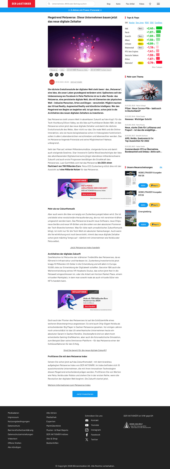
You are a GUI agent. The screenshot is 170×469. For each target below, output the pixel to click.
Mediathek (51, 417)
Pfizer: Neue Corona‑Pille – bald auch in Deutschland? (143, 109)
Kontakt (92, 420)
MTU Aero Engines (131, 51)
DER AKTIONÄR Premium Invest (101, 70)
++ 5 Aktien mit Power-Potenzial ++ (85, 10)
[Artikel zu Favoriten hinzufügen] (62, 74)
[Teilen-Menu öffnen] (51, 75)
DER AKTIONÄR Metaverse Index (77, 70)
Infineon (128, 43)
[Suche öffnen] (49, 3)
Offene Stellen (14, 443)
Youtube (92, 425)
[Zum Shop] (108, 3)
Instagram (93, 429)
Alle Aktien (51, 412)
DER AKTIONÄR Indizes (57, 434)
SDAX (152, 22)
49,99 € (143, 224)
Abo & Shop (52, 438)
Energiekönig (144, 211)
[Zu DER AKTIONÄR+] (130, 3)
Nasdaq (132, 22)
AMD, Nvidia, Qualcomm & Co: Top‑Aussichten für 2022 (139, 139)
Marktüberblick (53, 425)
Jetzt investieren (85, 394)
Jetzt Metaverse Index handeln (85, 247)
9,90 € (143, 185)
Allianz (127, 40)
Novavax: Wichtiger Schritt (138, 119)
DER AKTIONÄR (76, 82)
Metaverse (53, 70)
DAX (126, 22)
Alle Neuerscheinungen (158, 167)
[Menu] (158, 3)
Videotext (12, 438)
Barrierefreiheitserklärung (20, 430)
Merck (127, 32)
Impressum (13, 417)
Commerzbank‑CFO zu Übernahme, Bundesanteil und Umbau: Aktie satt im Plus (142, 150)
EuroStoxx (158, 22)
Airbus (127, 59)
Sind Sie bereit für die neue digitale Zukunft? (85, 350)
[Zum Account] (118, 3)
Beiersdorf (129, 63)
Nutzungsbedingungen (19, 421)
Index (62, 70)
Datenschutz (14, 425)
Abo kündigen (14, 447)
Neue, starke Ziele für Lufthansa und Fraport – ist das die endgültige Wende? (143, 128)
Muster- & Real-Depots (57, 430)
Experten (50, 421)
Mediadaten (13, 412)
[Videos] (142, 3)
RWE (126, 28)
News (141, 28)
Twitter (91, 439)
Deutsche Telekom (131, 55)
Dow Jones (140, 22)
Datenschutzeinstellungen (20, 434)
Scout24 (128, 36)
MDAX (147, 22)
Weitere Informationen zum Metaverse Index (69, 385)
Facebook (92, 434)
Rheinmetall (129, 47)
